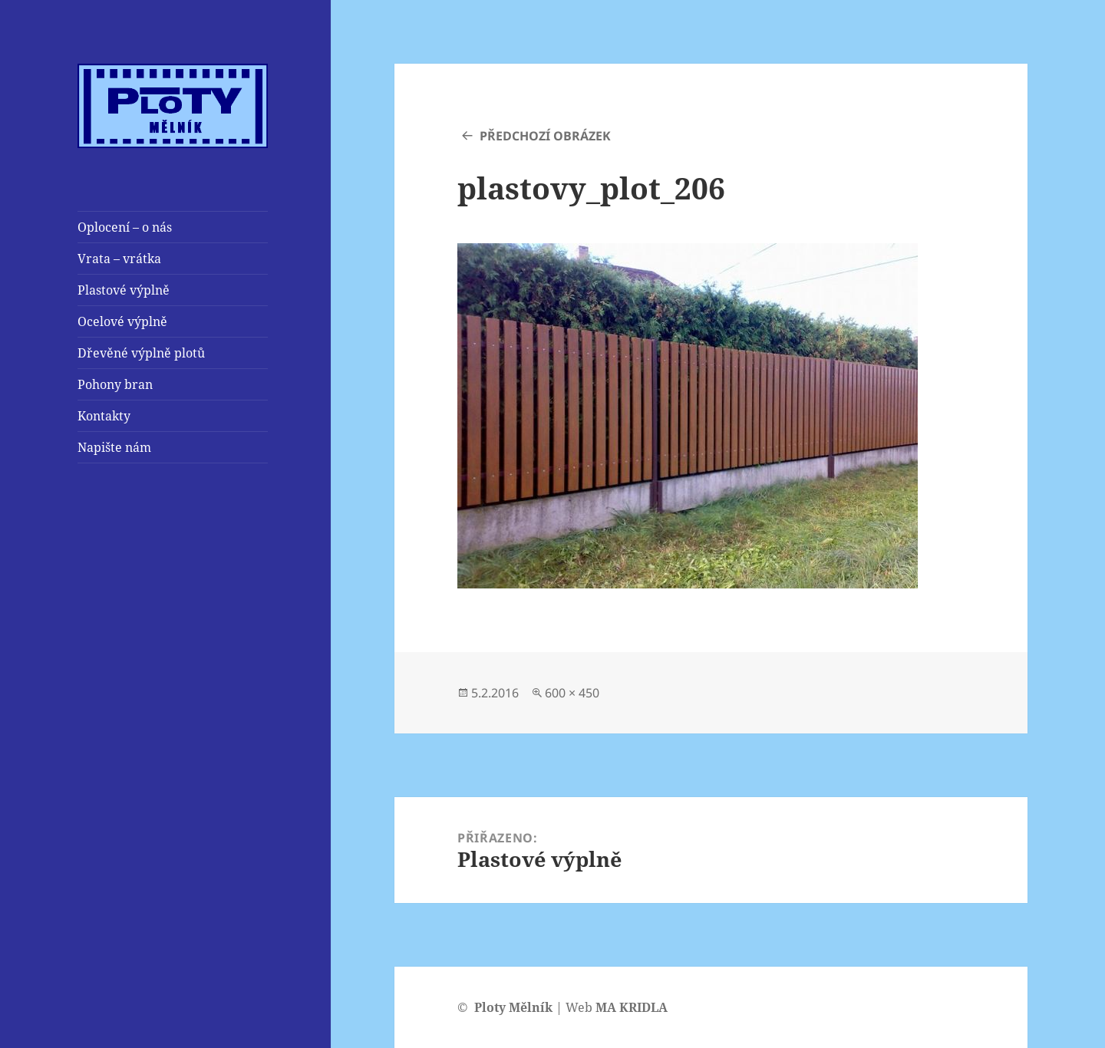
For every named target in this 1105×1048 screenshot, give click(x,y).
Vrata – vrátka (119, 258)
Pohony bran (115, 384)
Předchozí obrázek (545, 135)
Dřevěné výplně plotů (141, 352)
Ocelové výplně (122, 321)
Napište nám (114, 447)
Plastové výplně (124, 290)
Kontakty (104, 415)
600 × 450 (572, 692)
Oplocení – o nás (125, 227)
